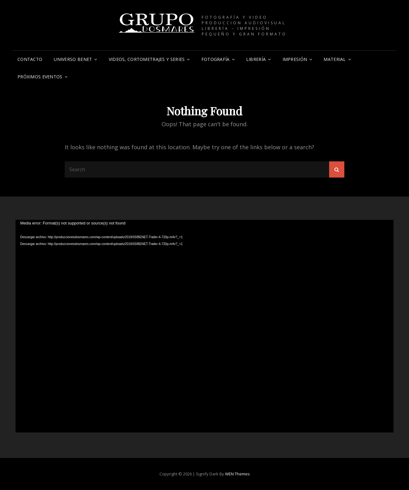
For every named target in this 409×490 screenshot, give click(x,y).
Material (335, 59)
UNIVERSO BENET (73, 59)
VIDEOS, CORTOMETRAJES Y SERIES (147, 59)
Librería (256, 59)
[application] (204, 326)
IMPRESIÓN (295, 59)
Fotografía (215, 59)
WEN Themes (237, 474)
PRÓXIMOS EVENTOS (39, 77)
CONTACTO (29, 59)
